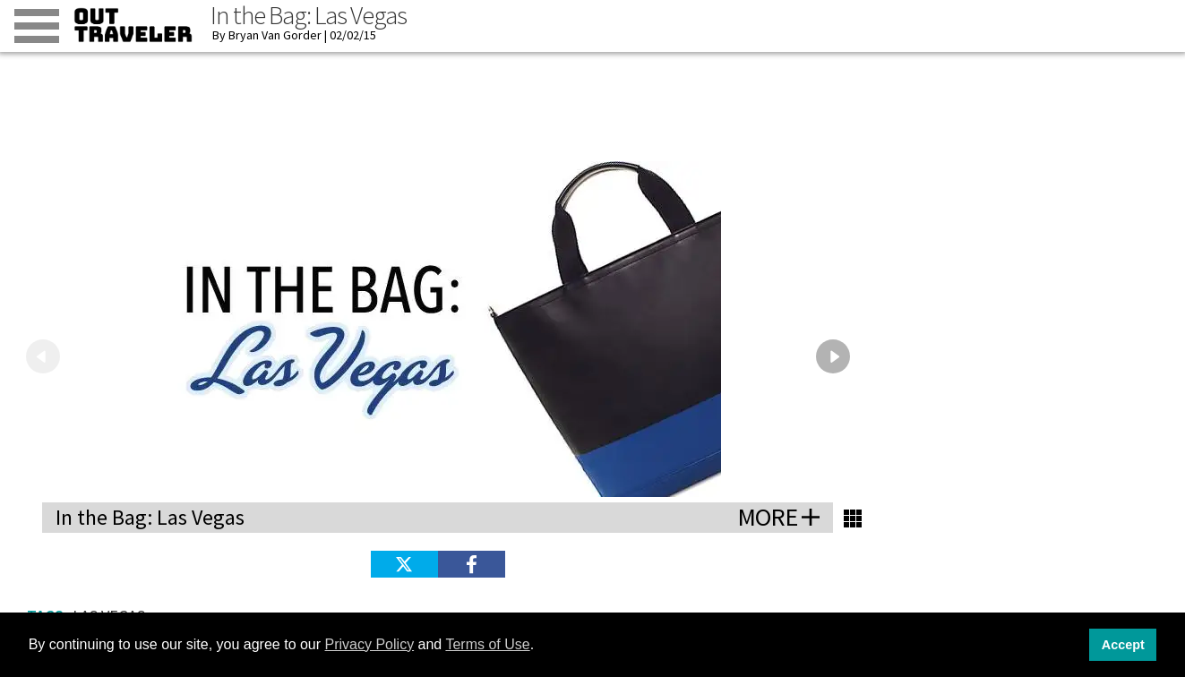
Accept (1123, 645)
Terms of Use (487, 644)
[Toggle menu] (36, 26)
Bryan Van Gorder (275, 35)
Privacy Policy (370, 644)
